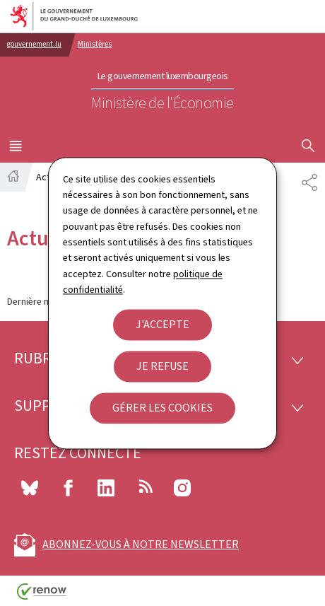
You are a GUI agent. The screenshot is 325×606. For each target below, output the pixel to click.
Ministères (95, 44)
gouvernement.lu (34, 44)
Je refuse (162, 366)
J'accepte (162, 324)
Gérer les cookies (162, 407)
